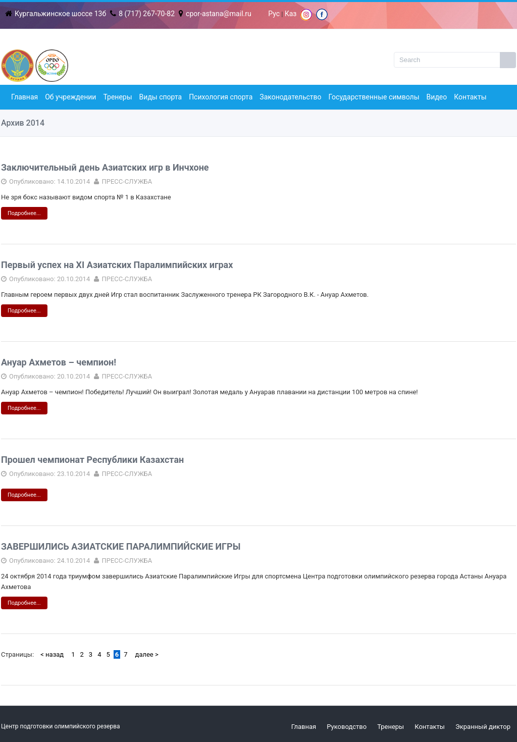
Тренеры (117, 97)
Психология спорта (220, 97)
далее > (147, 654)
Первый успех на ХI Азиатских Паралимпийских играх (117, 264)
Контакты (470, 97)
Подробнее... (24, 213)
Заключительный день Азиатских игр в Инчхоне (105, 167)
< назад (52, 654)
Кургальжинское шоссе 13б (55, 14)
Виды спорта (160, 97)
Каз (291, 14)
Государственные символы (374, 97)
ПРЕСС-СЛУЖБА (126, 181)
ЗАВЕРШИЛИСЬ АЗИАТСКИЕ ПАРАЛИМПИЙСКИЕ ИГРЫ (120, 546)
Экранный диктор (482, 726)
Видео (437, 97)
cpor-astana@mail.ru (215, 14)
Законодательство (290, 97)
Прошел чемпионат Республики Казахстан (92, 459)
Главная (24, 97)
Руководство (347, 726)
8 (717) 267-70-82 (142, 14)
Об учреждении (70, 97)
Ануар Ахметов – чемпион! (58, 362)
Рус (274, 14)
